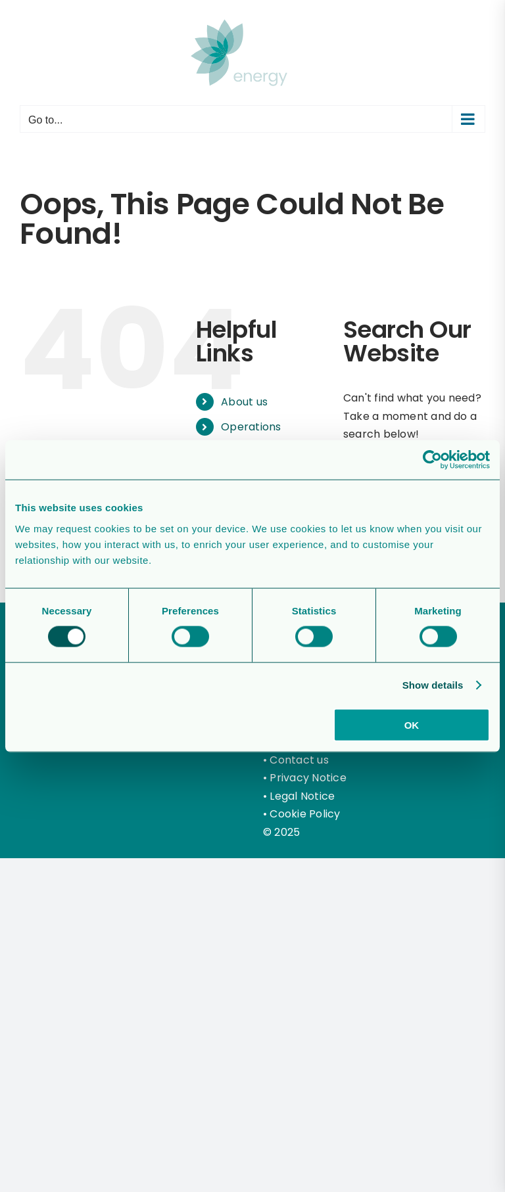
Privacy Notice (308, 777)
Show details (433, 685)
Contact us (299, 760)
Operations (251, 426)
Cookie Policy (305, 813)
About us (244, 401)
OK (412, 724)
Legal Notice (302, 796)
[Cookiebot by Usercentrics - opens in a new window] (432, 460)
